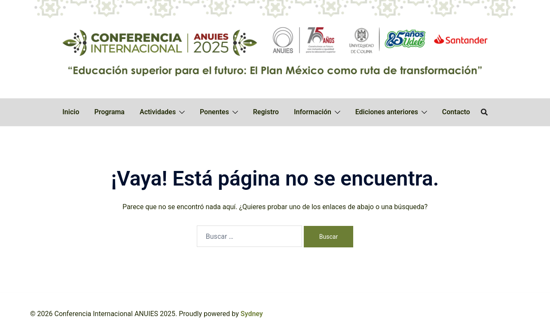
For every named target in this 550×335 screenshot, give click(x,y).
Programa (109, 112)
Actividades (158, 112)
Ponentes (214, 112)
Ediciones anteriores (386, 112)
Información (312, 112)
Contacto (456, 112)
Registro (266, 112)
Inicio (70, 112)
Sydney (252, 314)
